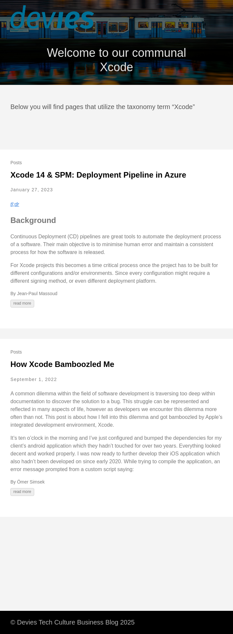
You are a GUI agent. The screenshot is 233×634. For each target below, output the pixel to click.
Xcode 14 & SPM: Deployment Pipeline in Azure (98, 174)
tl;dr (14, 204)
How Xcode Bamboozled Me (62, 364)
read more (22, 303)
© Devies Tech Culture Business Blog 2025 (72, 622)
